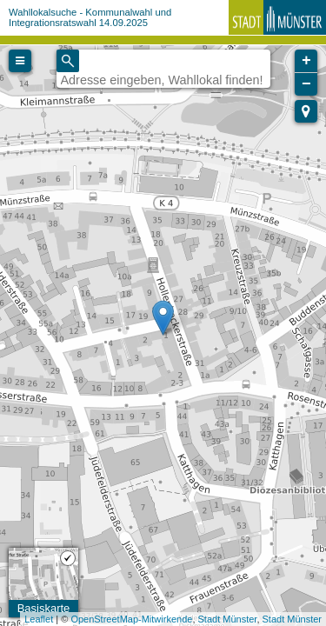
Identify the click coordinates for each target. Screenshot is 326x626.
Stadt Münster (227, 619)
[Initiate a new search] (68, 61)
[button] (306, 111)
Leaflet (38, 619)
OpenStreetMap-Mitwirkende (131, 619)
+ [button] (306, 60)
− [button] (306, 84)
